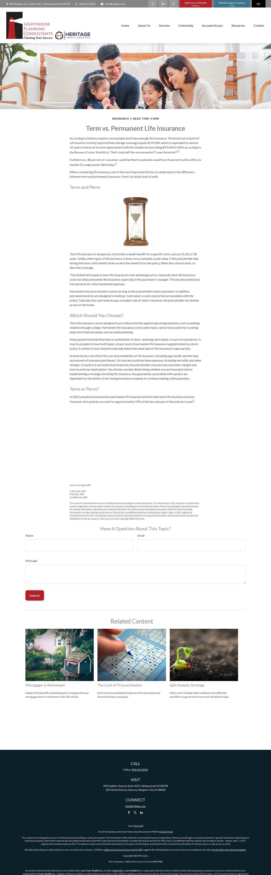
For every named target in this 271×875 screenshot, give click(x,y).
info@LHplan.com (112, 3)
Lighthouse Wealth (195, 4)
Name (29, 535)
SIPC (121, 870)
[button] (125, 25)
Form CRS (138, 826)
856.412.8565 (85, 3)
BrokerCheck (166, 831)
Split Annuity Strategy (187, 685)
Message (31, 560)
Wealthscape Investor (232, 4)
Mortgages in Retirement (45, 685)
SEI (259, 3)
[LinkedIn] (163, 4)
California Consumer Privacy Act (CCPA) (123, 849)
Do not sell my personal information (229, 849)
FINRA (115, 870)
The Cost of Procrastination (119, 685)
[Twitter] (152, 4)
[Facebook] (173, 4)
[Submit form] (34, 595)
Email (141, 535)
